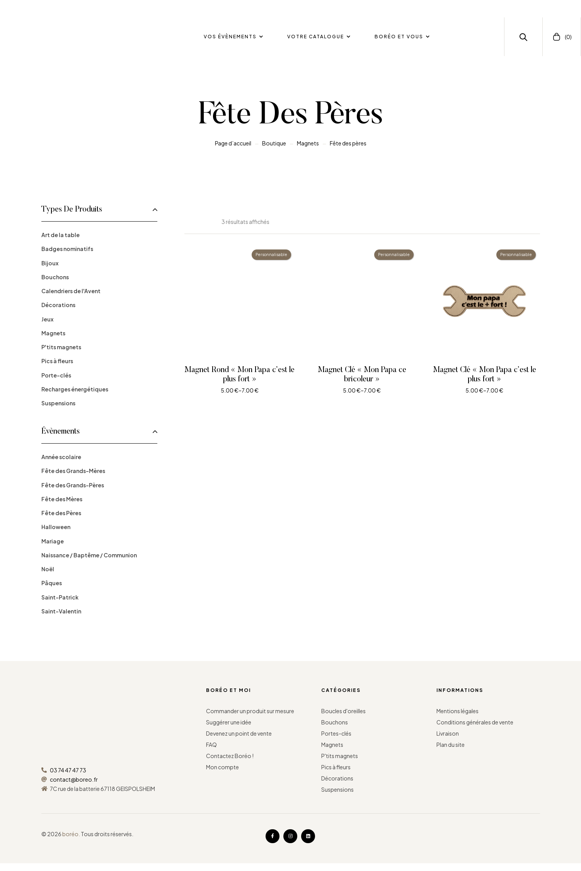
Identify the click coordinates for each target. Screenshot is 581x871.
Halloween (55, 526)
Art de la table (60, 234)
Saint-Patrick (59, 597)
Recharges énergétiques (74, 389)
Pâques (51, 582)
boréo (70, 833)
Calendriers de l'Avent (71, 290)
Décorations (58, 304)
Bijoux (49, 263)
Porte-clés (56, 375)
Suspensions (58, 403)
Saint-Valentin (61, 611)
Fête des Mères (61, 498)
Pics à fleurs (57, 360)
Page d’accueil (233, 143)
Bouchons (55, 276)
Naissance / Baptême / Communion (89, 555)
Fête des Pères (61, 512)
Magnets (308, 143)
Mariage (52, 541)
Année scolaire (61, 456)
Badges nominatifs (67, 248)
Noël (47, 568)
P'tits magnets (61, 346)
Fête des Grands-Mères (73, 470)
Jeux (47, 319)
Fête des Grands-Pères (72, 485)
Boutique (274, 143)
